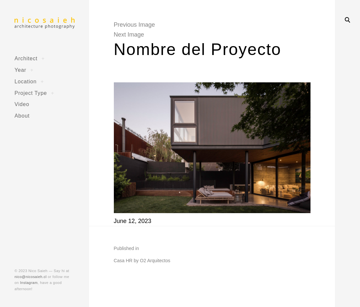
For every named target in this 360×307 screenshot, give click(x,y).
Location (26, 81)
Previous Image (134, 24)
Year (20, 70)
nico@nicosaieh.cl (31, 277)
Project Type (31, 93)
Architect (26, 58)
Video (22, 104)
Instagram (29, 283)
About (22, 116)
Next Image (129, 34)
